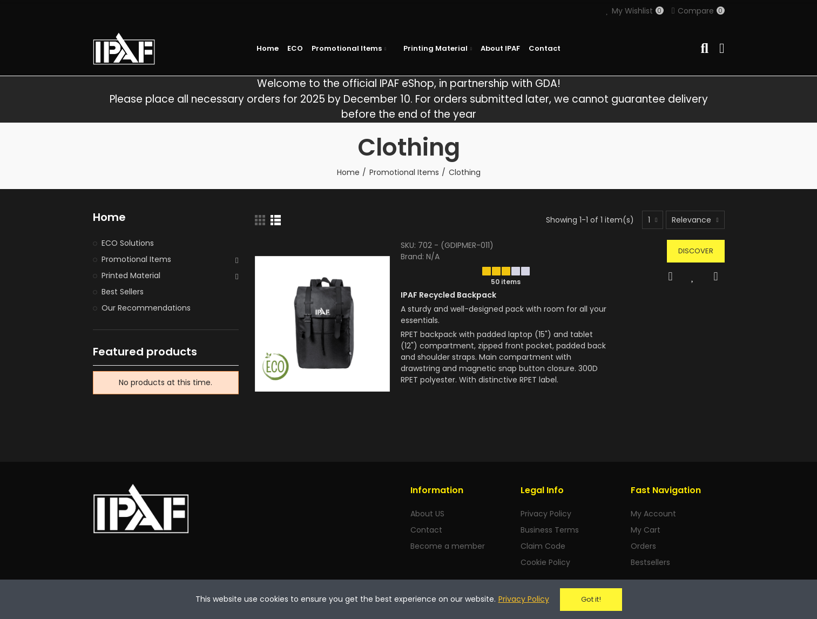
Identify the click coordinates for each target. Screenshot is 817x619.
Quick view (670, 276)
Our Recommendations (146, 307)
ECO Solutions (128, 243)
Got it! (591, 599)
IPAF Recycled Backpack (448, 295)
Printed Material (131, 275)
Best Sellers (123, 291)
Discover (695, 251)
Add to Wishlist (693, 276)
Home (109, 217)
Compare (716, 276)
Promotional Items (136, 259)
